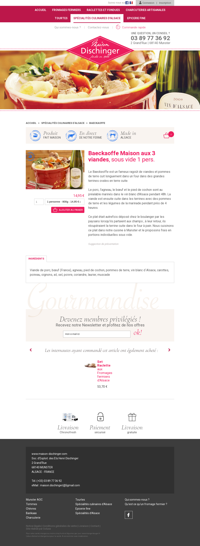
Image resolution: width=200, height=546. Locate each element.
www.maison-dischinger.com (49, 453)
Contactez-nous (98, 27)
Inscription (165, 2)
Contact (94, 525)
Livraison (84, 525)
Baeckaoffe (97, 123)
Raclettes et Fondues (103, 10)
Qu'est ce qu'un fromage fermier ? (146, 504)
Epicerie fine (82, 508)
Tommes (31, 504)
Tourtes (61, 18)
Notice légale (33, 525)
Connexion (146, 2)
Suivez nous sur (116, 2)
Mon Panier (169, 134)
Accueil (40, 10)
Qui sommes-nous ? (67, 27)
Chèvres (31, 508)
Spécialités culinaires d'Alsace (62, 123)
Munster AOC (34, 499)
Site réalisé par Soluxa (38, 528)
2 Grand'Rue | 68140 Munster (150, 38)
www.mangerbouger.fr (91, 533)
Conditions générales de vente (60, 525)
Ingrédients (36, 258)
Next (169, 350)
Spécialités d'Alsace (87, 513)
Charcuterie (33, 517)
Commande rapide (131, 27)
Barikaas (31, 513)
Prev (31, 350)
